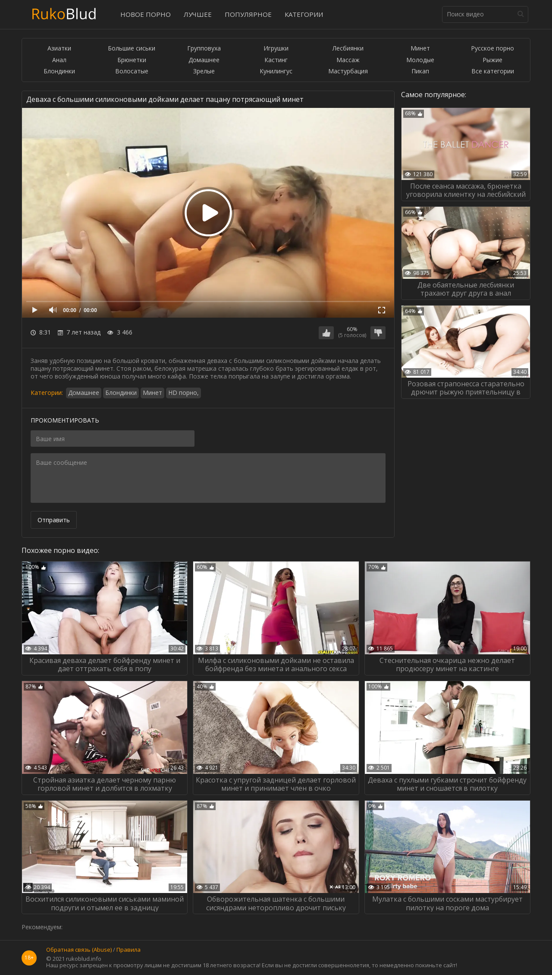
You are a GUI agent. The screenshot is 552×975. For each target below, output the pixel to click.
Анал (59, 60)
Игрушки (276, 48)
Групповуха (204, 48)
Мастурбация (348, 71)
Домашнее (204, 60)
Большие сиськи (131, 48)
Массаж (348, 60)
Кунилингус (276, 71)
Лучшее (198, 14)
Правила (128, 950)
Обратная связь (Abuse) (79, 950)
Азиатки (59, 48)
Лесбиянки (348, 48)
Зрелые (204, 71)
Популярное (248, 14)
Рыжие (492, 60)
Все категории (492, 71)
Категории (304, 14)
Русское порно (492, 48)
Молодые (420, 60)
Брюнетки (131, 60)
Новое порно (145, 14)
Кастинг (276, 60)
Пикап (420, 71)
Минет (420, 48)
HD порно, (183, 392)
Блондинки (59, 71)
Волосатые (131, 71)
